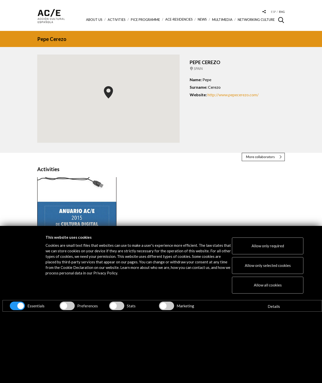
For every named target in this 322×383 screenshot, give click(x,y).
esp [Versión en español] (273, 11)
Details (274, 306)
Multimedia (222, 19)
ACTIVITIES (117, 19)
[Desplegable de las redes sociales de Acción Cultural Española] (264, 12)
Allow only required (268, 246)
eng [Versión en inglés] (282, 11)
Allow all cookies (268, 285)
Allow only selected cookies (268, 265)
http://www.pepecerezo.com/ (233, 94)
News (202, 19)
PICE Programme (145, 19)
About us (94, 19)
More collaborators (260, 157)
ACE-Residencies (179, 19)
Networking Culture (256, 19)
